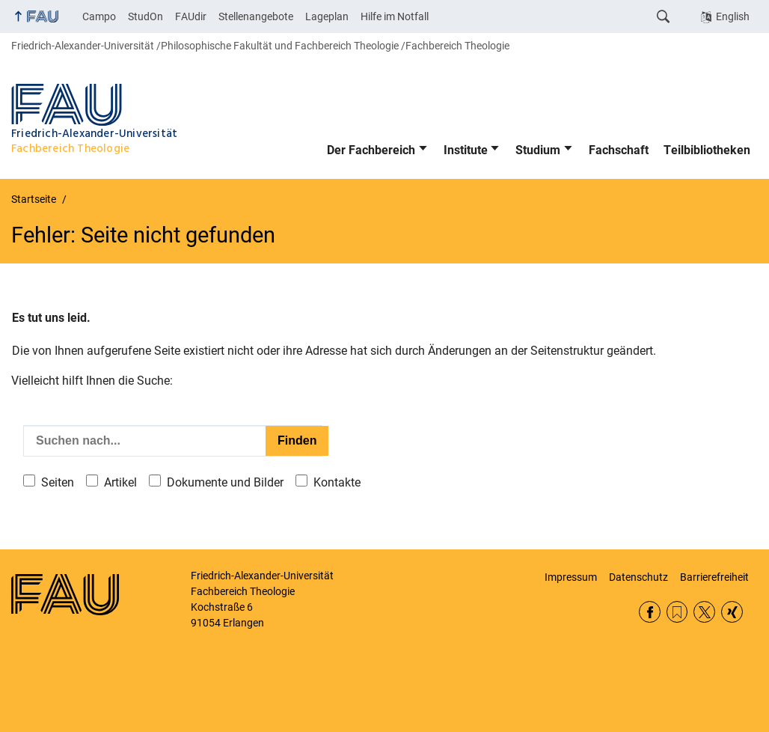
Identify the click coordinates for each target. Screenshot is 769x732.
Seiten (57, 482)
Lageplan (327, 16)
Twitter (704, 612)
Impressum (571, 577)
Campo (99, 16)
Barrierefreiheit (714, 577)
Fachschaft (619, 150)
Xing (732, 612)
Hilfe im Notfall (395, 16)
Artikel (120, 482)
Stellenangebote (255, 16)
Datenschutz (638, 577)
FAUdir (190, 16)
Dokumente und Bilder (225, 482)
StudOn (145, 16)
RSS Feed (677, 612)
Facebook (650, 612)
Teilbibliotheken (707, 150)
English (733, 16)
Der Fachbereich (371, 150)
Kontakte (337, 482)
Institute (466, 150)
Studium (537, 150)
